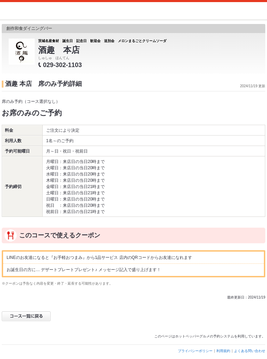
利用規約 (223, 351)
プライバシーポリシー (195, 351)
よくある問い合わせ (249, 351)
